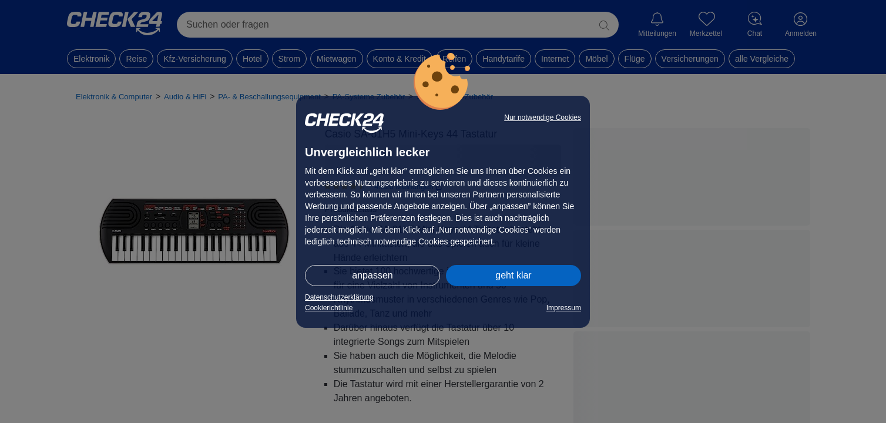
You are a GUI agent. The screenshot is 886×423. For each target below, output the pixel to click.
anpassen (372, 275)
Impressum (563, 308)
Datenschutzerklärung (339, 297)
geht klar (513, 275)
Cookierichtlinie (329, 308)
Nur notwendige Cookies (542, 117)
